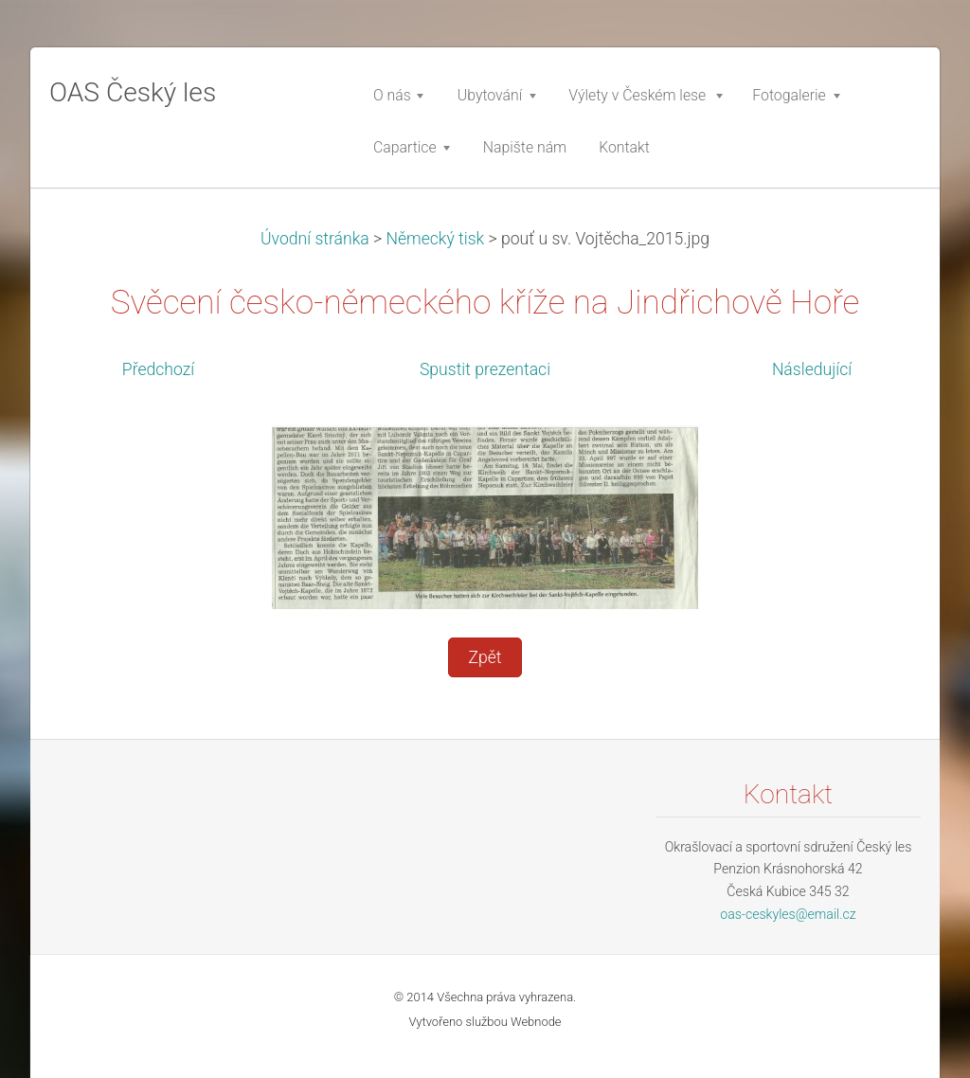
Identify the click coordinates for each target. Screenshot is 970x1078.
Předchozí (158, 369)
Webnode (536, 1022)
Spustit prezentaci (485, 369)
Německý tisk (435, 238)
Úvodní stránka (314, 238)
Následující (812, 369)
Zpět (484, 657)
